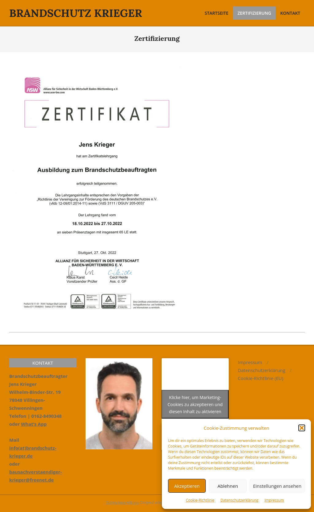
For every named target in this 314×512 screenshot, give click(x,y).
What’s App (34, 424)
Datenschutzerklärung (239, 500)
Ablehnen (227, 486)
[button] (302, 428)
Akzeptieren (187, 486)
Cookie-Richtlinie (200, 500)
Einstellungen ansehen (277, 486)
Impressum (274, 500)
